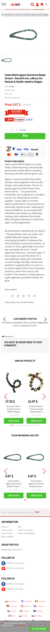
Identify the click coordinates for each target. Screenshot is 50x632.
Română (40, 601)
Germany (11, 606)
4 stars (29, 296)
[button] (10, 425)
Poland (23, 616)
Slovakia (37, 616)
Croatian (39, 606)
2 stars (18, 296)
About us (5, 527)
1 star (12, 296)
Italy (11, 616)
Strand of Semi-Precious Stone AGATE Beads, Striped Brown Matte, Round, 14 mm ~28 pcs (13, 409)
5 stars (34, 296)
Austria (25, 606)
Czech (11, 611)
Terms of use (6, 533)
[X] (2, 623)
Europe (38, 611)
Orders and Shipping (26, 533)
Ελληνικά (26, 601)
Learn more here (20, 625)
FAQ (19, 527)
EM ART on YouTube (12, 568)
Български (11, 601)
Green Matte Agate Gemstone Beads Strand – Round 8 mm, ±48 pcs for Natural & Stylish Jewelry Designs (14, 484)
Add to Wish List (12, 98)
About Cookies (7, 536)
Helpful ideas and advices (11, 549)
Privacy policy (7, 530)
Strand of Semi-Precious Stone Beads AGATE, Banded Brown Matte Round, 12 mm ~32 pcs (36, 409)
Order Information (25, 530)
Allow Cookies (39, 629)
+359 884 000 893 (38, 9)
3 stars (23, 296)
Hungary (25, 611)
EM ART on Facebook (12, 563)
